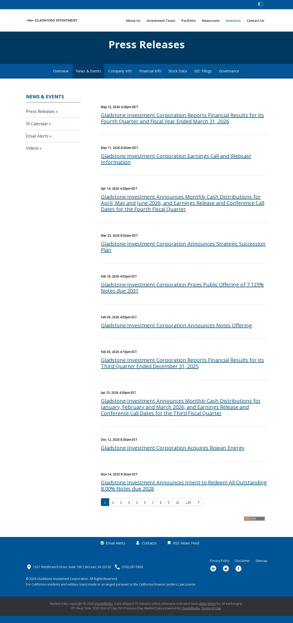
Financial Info (150, 78)
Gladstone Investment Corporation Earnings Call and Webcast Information (176, 166)
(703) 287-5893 (132, 574)
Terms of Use (211, 615)
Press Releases (40, 118)
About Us (133, 20)
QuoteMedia (103, 611)
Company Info (120, 78)
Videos (32, 155)
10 (177, 509)
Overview (61, 78)
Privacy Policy (219, 568)
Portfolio (188, 20)
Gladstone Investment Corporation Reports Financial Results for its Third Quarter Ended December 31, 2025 (182, 370)
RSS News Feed (186, 550)
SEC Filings (203, 78)
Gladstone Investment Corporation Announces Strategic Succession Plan (183, 254)
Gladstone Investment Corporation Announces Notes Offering (176, 332)
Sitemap (261, 568)
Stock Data (177, 78)
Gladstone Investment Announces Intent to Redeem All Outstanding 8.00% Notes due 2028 (184, 492)
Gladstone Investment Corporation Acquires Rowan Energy (172, 455)
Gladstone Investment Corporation (62, 586)
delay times (207, 611)
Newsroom (211, 20)
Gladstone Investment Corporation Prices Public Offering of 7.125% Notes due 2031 (182, 294)
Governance (229, 78)
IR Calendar (37, 131)
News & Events (88, 78)
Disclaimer (242, 568)
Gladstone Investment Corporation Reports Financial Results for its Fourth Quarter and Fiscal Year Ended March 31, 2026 (182, 125)
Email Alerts (37, 143)
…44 (188, 509)
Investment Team (161, 20)
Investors (233, 20)
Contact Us (255, 20)
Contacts (149, 550)
